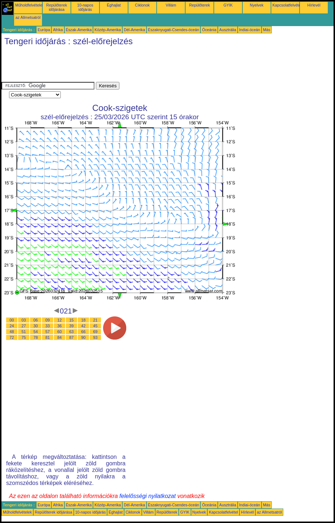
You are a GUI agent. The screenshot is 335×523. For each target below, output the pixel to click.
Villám (171, 5)
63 (71, 331)
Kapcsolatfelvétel (287, 5)
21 (95, 320)
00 (12, 320)
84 (60, 337)
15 (71, 320)
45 (95, 326)
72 (12, 337)
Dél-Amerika (134, 30)
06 (36, 320)
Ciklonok (142, 5)
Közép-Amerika (107, 30)
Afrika (58, 30)
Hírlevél (313, 5)
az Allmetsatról (28, 17)
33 (48, 326)
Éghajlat (114, 5)
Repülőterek (199, 5)
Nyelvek (257, 5)
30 (36, 326)
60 (60, 331)
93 (95, 337)
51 (24, 331)
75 (24, 337)
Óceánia (209, 30)
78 (36, 337)
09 (48, 320)
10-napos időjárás (85, 7)
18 (83, 320)
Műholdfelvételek (29, 5)
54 (36, 331)
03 (24, 320)
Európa (44, 30)
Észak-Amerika (79, 30)
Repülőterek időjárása (56, 7)
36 (60, 326)
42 (83, 326)
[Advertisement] (133, 65)
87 (71, 337)
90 (83, 337)
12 (60, 320)
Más (266, 30)
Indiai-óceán (249, 30)
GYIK (228, 5)
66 (83, 331)
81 (48, 337)
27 (24, 326)
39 (71, 326)
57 (48, 331)
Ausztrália (227, 30)
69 (95, 331)
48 (12, 331)
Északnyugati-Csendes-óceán (173, 30)
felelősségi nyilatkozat (147, 496)
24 (12, 326)
